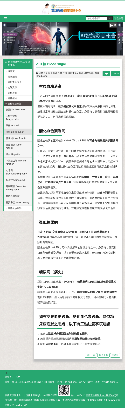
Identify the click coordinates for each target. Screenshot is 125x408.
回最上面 (103, 355)
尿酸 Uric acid (13, 125)
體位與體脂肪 (13, 196)
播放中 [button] (118, 24)
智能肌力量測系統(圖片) (62, 53)
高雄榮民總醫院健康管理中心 (62, 7)
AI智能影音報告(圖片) (57, 53)
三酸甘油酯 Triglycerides (12, 117)
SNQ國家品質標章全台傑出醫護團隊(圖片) (68, 53)
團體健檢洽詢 (14, 208)
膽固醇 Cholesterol (15, 109)
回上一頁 (91, 355)
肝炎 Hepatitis (13, 154)
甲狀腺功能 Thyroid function (16, 162)
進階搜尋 (118, 18)
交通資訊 (12, 87)
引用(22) (115, 73)
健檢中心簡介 (14, 82)
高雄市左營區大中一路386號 (100, 395)
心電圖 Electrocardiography (16, 172)
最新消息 (12, 76)
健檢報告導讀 (14, 103)
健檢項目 (12, 92)
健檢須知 (12, 98)
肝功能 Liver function (16, 138)
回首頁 (42, 73)
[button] (109, 18)
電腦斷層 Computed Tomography (16, 188)
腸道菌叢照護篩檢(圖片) (60, 53)
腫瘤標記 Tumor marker (14, 146)
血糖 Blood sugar (15, 132)
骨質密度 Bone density (17, 202)
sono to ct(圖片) (65, 53)
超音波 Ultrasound (15, 180)
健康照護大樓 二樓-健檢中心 (62, 73)
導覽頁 (11, 71)
